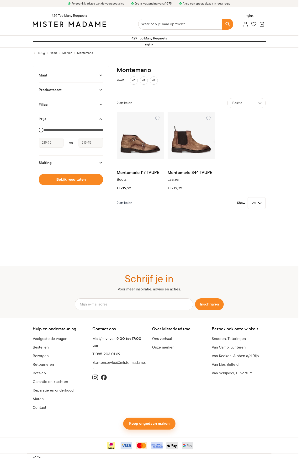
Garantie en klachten (50, 381)
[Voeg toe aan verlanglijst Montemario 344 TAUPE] (208, 118)
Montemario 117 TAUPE (138, 172)
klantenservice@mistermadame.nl (119, 365)
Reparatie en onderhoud (53, 390)
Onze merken (163, 347)
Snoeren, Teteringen (229, 338)
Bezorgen (41, 356)
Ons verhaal (162, 338)
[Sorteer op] (246, 103)
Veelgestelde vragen (50, 338)
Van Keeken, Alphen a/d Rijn (235, 356)
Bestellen (41, 347)
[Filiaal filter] (71, 104)
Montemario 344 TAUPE (190, 172)
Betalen (39, 373)
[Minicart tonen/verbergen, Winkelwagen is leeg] (262, 24)
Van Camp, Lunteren (229, 347)
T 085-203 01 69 (106, 354)
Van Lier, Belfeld (225, 364)
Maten (38, 399)
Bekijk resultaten (71, 179)
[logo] (69, 24)
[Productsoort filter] (71, 90)
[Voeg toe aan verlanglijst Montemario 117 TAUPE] (157, 118)
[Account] (245, 24)
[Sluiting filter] (71, 163)
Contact (39, 407)
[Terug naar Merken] (39, 53)
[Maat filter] (71, 75)
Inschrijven (209, 304)
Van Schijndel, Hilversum (232, 373)
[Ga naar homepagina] (54, 52)
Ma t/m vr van (116, 342)
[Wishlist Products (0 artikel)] (254, 24)
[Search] (227, 24)
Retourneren (43, 364)
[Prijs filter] (71, 119)
